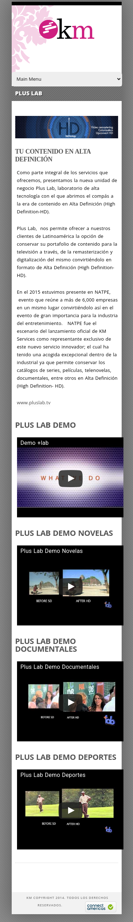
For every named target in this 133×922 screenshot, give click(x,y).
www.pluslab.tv (34, 402)
